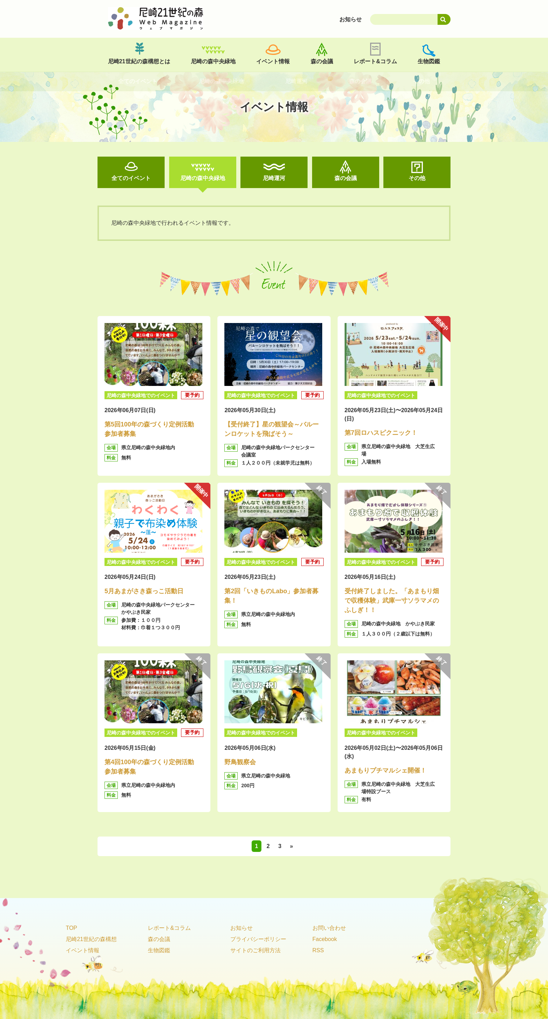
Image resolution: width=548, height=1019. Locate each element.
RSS (318, 950)
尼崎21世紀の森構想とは (139, 61)
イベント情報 (273, 61)
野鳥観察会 (240, 762)
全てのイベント (131, 178)
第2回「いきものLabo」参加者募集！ (271, 596)
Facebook (324, 939)
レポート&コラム (375, 61)
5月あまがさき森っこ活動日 (143, 591)
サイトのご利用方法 (255, 950)
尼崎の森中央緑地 (213, 61)
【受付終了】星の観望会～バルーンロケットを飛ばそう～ (271, 429)
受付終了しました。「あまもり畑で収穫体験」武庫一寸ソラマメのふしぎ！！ (392, 600)
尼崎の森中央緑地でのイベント (141, 395)
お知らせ (241, 928)
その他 (417, 178)
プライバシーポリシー (258, 939)
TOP (71, 928)
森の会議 (322, 61)
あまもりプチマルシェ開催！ (385, 770)
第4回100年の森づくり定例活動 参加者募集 (152, 767)
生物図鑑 (429, 61)
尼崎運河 (274, 178)
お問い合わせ (329, 928)
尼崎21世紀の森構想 (91, 939)
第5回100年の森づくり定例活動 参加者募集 (152, 429)
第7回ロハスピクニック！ (381, 432)
